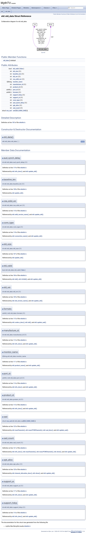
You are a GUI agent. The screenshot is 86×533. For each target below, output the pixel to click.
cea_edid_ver (17, 79)
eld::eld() (15, 279)
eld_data (7, 11)
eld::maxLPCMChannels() (34, 430)
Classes (47, 8)
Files (55, 8)
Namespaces (36, 8)
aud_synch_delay (18, 103)
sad (14, 110)
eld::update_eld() (31, 171)
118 (14, 232)
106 (14, 275)
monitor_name (17, 82)
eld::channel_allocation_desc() (22, 473)
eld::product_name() (18, 365)
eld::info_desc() (17, 171)
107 (14, 254)
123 (14, 426)
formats (15, 92)
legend (43, 52)
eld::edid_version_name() (20, 214)
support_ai (16, 97)
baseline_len (17, 74)
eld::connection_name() (20, 236)
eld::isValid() (23, 279)
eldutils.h (22, 122)
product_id (16, 87)
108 (14, 189)
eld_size (15, 71)
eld (2, 11)
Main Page (5, 8)
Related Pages (16, 8)
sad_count (16, 108)
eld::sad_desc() (48, 430)
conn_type (16, 100)
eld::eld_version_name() (20, 301)
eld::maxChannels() (18, 430)
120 (14, 469)
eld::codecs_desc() (18, 322)
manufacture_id (18, 84)
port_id (15, 89)
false (21, 69)
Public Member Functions (59, 14)
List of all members (80, 14)
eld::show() (57, 452)
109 (14, 297)
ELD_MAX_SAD (21, 110)
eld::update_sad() (40, 322)
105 (13, 122)
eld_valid (16, 69)
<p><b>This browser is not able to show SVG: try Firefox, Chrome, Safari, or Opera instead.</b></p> (43, 37)
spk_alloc (16, 105)
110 (14, 211)
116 (14, 513)
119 (14, 167)
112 (14, 340)
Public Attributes (71, 14)
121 (14, 448)
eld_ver (15, 76)
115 (14, 318)
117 (14, 491)
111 (14, 362)
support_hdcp (17, 95)
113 (14, 405)
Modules (26, 8)
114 (14, 383)
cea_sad (9, 110)
